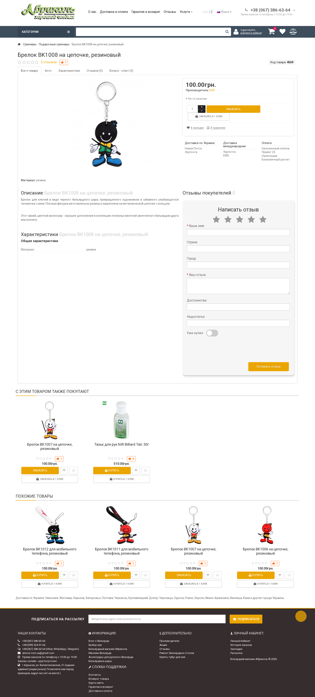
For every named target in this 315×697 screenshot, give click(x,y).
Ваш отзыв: (197, 275)
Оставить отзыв (269, 366)
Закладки (236, 648)
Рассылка (236, 653)
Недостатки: (196, 317)
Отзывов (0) (95, 70)
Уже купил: (195, 333)
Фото (48, 70)
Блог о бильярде (99, 640)
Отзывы (170, 12)
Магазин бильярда (100, 653)
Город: (191, 258)
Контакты (95, 674)
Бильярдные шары (100, 661)
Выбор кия (95, 644)
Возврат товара (99, 678)
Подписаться (246, 619)
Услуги (186, 12)
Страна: (192, 242)
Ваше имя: (197, 226)
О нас (92, 12)
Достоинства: (197, 300)
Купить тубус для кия (172, 657)
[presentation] (217, 348)
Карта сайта (96, 682)
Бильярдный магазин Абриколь (108, 648)
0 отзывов (49, 62)
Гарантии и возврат (101, 686)
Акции (163, 644)
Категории (46, 32)
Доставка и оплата (114, 12)
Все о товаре (29, 70)
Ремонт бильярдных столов (177, 653)
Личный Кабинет (240, 640)
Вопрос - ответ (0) (121, 70)
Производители (169, 640)
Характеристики (69, 70)
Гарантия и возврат (145, 12)
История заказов (241, 644)
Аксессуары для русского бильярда (111, 657)
